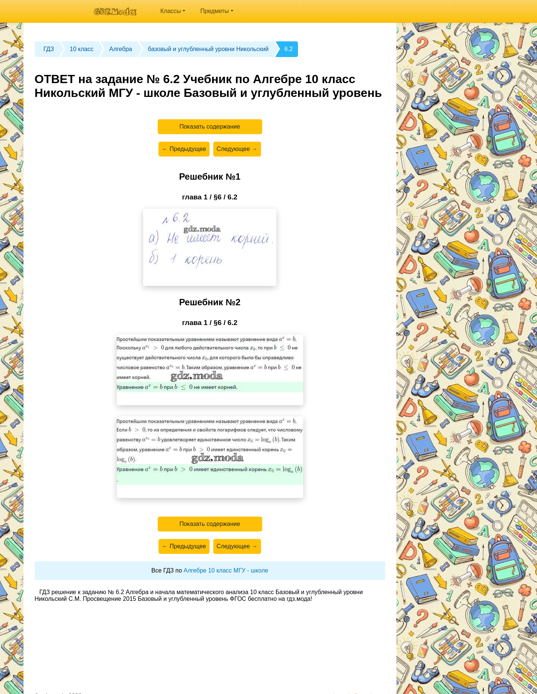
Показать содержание (209, 126)
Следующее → (237, 149)
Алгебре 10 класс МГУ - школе (225, 570)
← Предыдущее (184, 149)
